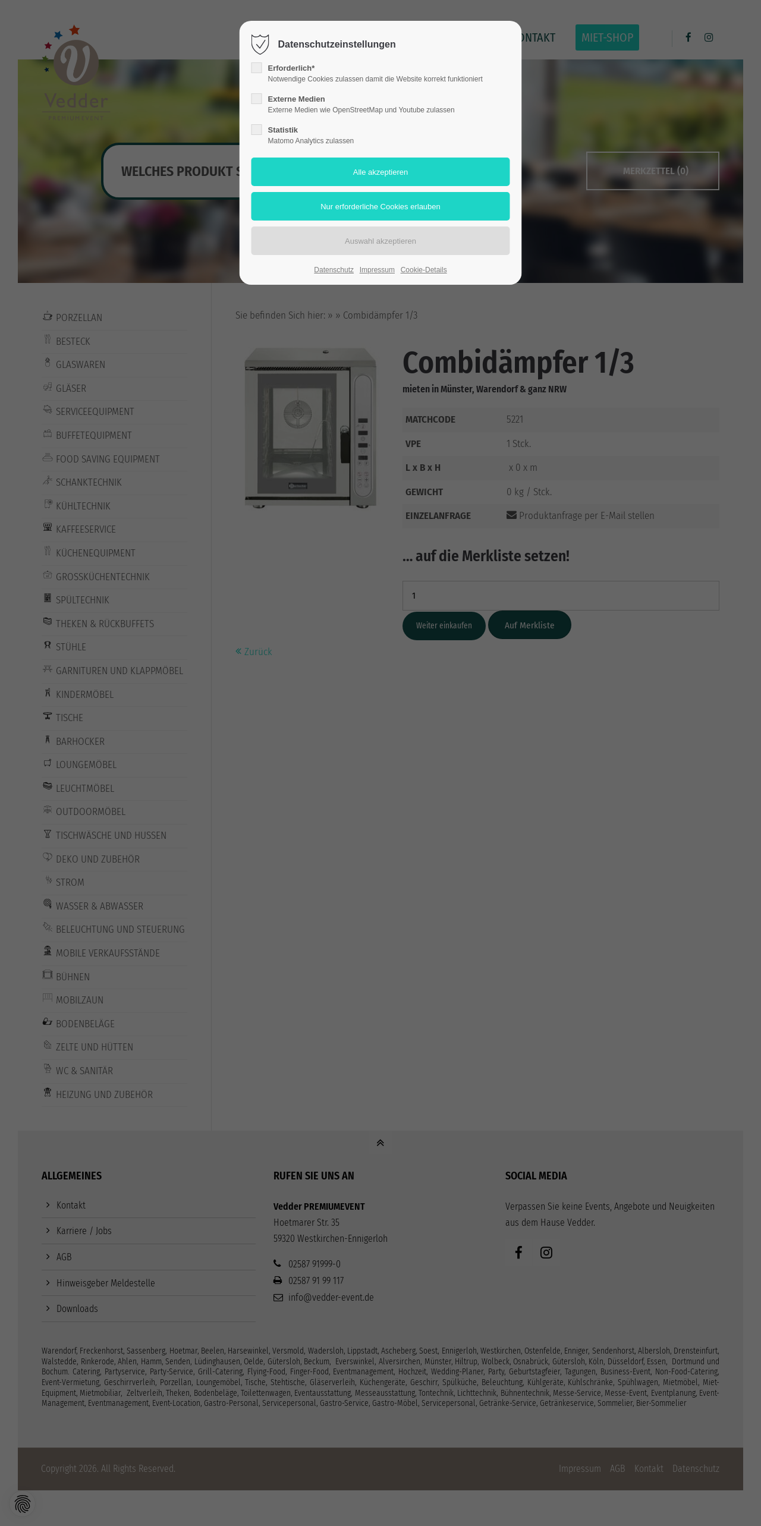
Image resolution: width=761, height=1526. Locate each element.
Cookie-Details (424, 270)
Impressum (377, 270)
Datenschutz (334, 270)
